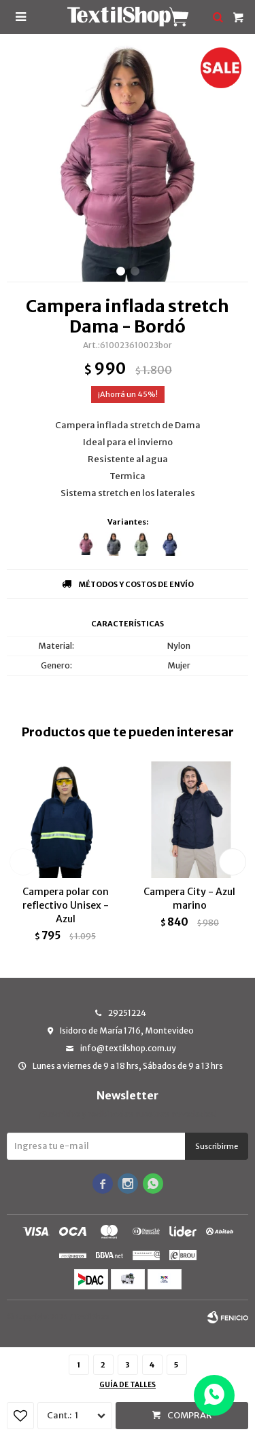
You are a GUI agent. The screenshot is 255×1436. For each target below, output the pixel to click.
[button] (120, 271)
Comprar (189, 1415)
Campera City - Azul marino (189, 898)
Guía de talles (127, 1384)
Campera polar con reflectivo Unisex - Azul (65, 905)
